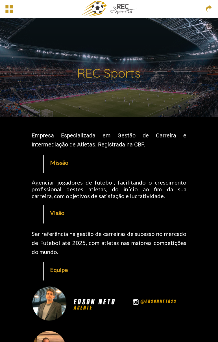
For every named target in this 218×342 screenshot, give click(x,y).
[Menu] (9, 9)
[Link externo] (209, 9)
